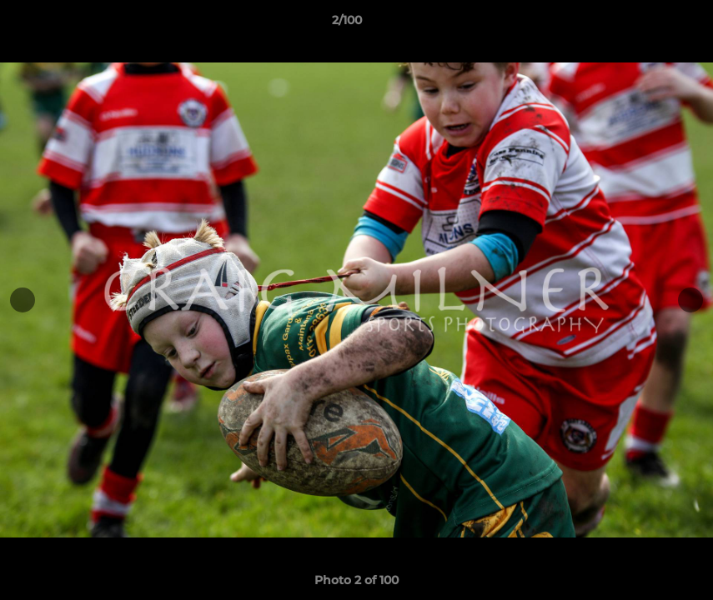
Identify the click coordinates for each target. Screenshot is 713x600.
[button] (643, 24)
